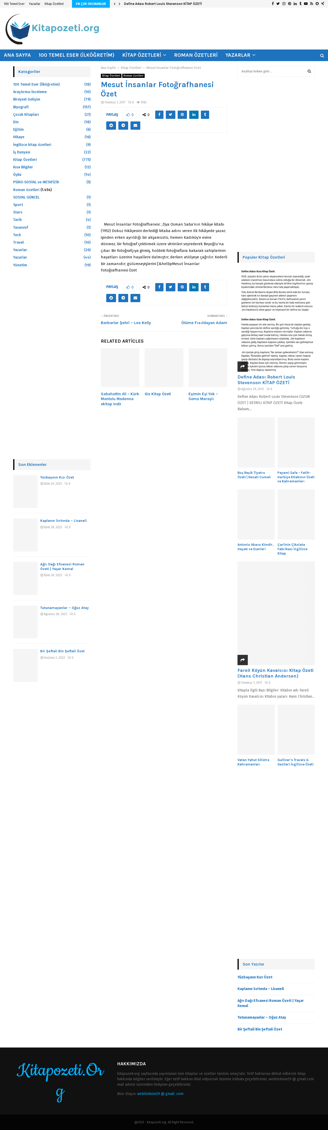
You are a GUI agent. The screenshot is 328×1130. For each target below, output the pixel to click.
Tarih (17, 220)
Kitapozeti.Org (60, 1081)
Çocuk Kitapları (26, 114)
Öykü (17, 174)
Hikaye (18, 137)
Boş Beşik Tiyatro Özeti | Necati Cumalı (254, 475)
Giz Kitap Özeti (158, 394)
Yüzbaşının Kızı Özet (57, 477)
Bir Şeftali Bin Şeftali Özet (62, 651)
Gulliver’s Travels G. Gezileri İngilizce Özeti (295, 762)
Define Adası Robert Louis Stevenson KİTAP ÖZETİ (163, 4)
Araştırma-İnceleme (30, 92)
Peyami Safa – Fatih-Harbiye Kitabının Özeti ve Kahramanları (296, 477)
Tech (17, 235)
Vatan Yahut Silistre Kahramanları (253, 762)
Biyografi (21, 107)
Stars (17, 212)
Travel (18, 242)
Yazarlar (34, 4)
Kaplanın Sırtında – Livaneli (63, 520)
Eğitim (18, 129)
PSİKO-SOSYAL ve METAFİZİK (36, 182)
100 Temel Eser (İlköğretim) (76, 55)
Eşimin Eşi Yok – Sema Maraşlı (203, 396)
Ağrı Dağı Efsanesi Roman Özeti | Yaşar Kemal (62, 566)
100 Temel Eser (14, 4)
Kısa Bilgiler (23, 167)
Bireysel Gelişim (26, 99)
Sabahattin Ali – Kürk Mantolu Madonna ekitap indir (120, 399)
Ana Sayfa (17, 55)
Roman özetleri (196, 55)
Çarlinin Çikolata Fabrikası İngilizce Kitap (292, 549)
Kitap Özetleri (54, 4)
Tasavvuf (20, 227)
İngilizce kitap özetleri (32, 145)
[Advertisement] (164, 180)
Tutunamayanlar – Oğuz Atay (64, 608)
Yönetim (20, 265)
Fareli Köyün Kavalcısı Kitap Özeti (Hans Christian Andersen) (275, 673)
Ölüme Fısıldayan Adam (204, 322)
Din (16, 122)
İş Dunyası (21, 152)
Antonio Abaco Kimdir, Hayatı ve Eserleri (255, 547)
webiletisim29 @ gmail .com (160, 1094)
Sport (18, 205)
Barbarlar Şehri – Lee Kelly (126, 322)
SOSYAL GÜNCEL (26, 197)
